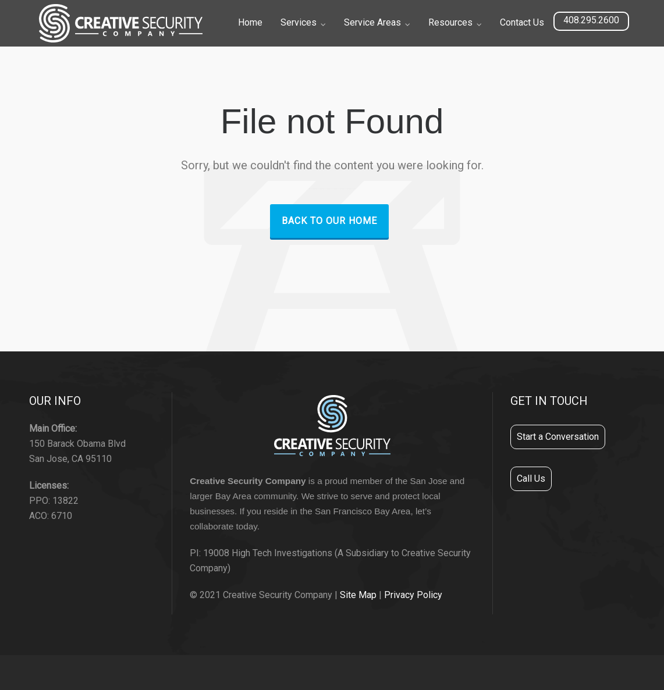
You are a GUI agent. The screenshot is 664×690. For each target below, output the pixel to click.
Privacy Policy (413, 594)
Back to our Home (329, 220)
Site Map (358, 594)
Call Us (531, 478)
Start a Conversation (558, 436)
